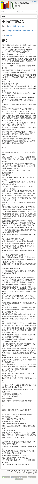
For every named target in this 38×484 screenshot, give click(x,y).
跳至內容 (34, 2)
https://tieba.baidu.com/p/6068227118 (22, 31)
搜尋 (18, 11)
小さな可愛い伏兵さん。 (17, 26)
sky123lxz (9, 35)
